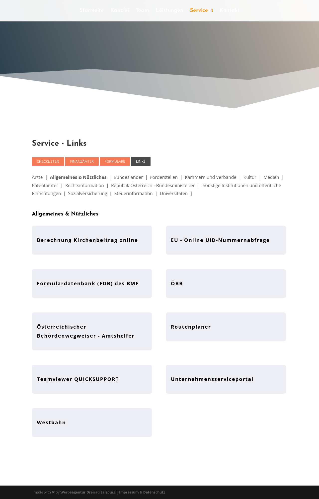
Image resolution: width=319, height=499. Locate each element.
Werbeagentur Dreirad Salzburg (88, 492)
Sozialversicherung (87, 193)
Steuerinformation (133, 193)
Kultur (249, 177)
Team (142, 11)
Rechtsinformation (84, 185)
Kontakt (230, 11)
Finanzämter (82, 161)
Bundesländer (128, 177)
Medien (271, 177)
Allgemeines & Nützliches (78, 177)
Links (141, 161)
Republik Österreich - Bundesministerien (153, 185)
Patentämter (45, 185)
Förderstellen (164, 177)
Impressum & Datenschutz (142, 492)
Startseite (91, 11)
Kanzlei (119, 11)
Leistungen (169, 11)
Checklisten (48, 161)
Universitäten (174, 193)
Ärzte (37, 177)
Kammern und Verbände (211, 177)
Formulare (115, 161)
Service (199, 11)
